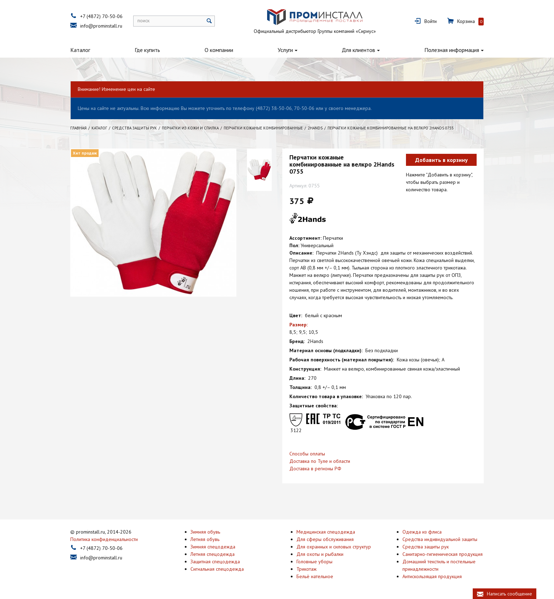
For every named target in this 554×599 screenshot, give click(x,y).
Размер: (298, 324)
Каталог (80, 49)
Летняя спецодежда (212, 553)
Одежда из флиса (422, 531)
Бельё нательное (314, 575)
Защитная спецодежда (215, 561)
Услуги (285, 49)
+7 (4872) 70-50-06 (101, 16)
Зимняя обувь (205, 531)
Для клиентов (358, 49)
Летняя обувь (204, 538)
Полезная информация (451, 49)
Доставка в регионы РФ (315, 468)
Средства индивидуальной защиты (439, 538)
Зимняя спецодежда (212, 546)
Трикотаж (306, 568)
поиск (143, 20)
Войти (430, 21)
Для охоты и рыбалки (319, 553)
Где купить (147, 49)
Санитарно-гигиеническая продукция (442, 553)
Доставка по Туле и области (319, 461)
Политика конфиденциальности (104, 538)
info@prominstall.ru (101, 26)
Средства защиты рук (425, 546)
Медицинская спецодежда (325, 531)
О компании (219, 49)
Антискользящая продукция (432, 575)
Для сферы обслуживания (325, 538)
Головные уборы (314, 561)
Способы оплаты (307, 453)
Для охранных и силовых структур (333, 546)
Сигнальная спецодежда (217, 568)
